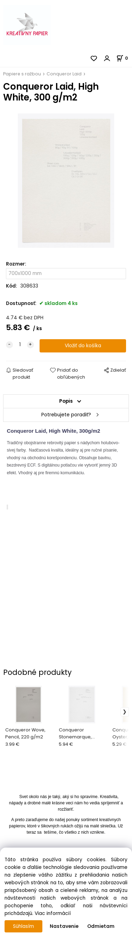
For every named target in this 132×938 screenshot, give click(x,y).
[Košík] (124, 58)
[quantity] (20, 344)
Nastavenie (64, 926)
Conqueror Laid (64, 74)
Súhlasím (23, 926)
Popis (66, 401)
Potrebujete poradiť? (66, 414)
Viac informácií (53, 913)
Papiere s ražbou (22, 74)
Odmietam (100, 926)
